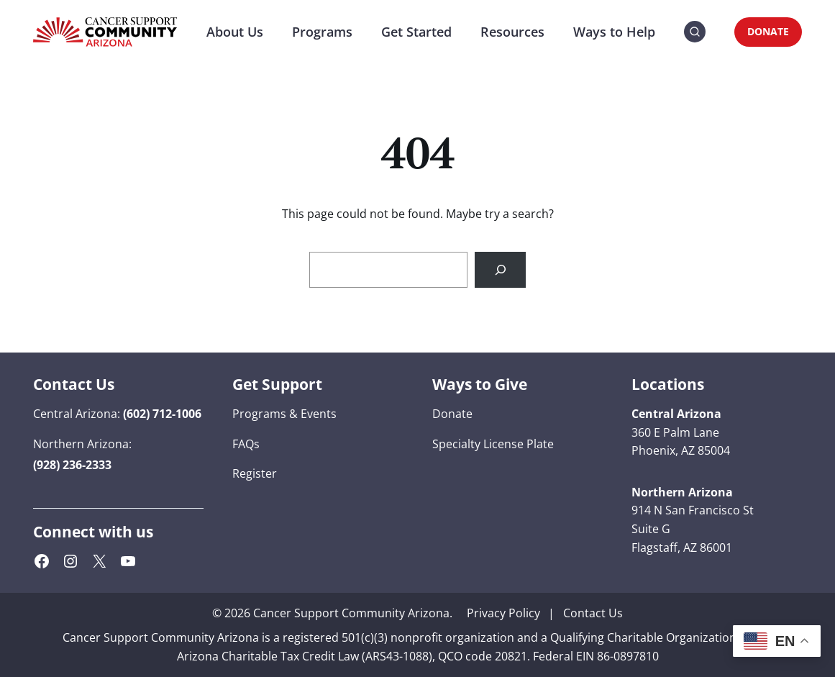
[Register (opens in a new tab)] (254, 474)
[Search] (500, 269)
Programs (322, 31)
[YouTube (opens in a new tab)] (128, 561)
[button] (695, 32)
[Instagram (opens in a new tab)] (70, 561)
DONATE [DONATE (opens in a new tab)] (768, 31)
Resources (512, 31)
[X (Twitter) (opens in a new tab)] (99, 561)
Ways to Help (614, 31)
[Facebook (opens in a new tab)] (41, 561)
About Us (234, 31)
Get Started (416, 31)
